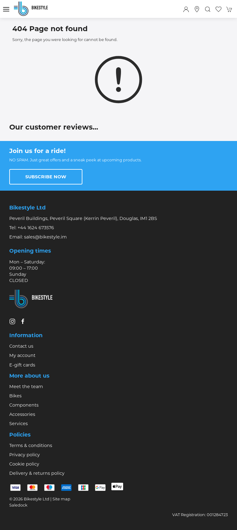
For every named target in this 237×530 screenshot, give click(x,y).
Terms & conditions (30, 445)
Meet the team (26, 386)
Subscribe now (45, 177)
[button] (6, 9)
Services (18, 423)
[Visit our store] (197, 9)
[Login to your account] (186, 9)
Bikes (15, 396)
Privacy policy (24, 455)
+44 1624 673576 (36, 227)
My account (22, 355)
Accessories (22, 414)
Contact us (21, 346)
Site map (61, 498)
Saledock (18, 505)
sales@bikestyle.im (45, 237)
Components (24, 405)
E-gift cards (22, 365)
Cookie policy (24, 464)
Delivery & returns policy (36, 473)
